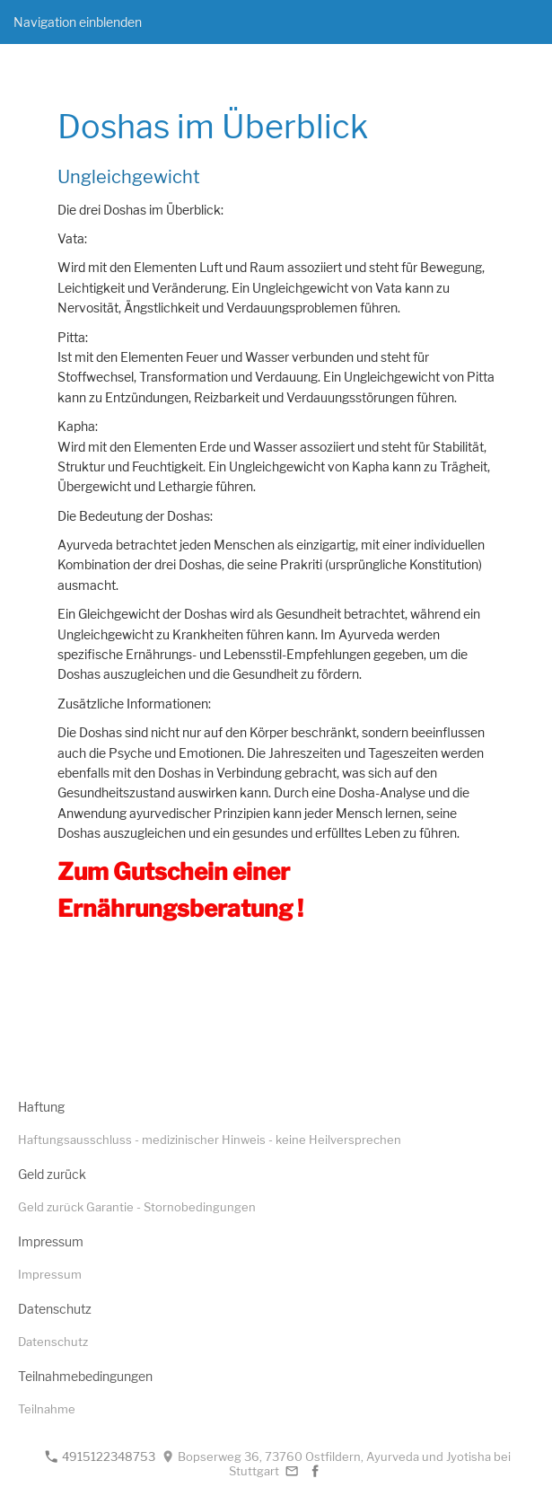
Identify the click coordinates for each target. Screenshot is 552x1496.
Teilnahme (46, 1409)
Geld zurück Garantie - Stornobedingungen (137, 1207)
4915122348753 (100, 1456)
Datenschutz (53, 1341)
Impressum (50, 1274)
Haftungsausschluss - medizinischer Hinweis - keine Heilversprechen (209, 1139)
